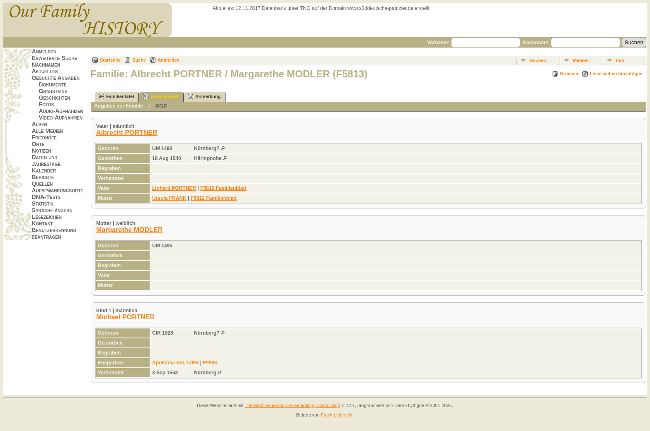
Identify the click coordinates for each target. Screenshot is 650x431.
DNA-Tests (46, 197)
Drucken (569, 73)
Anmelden (44, 51)
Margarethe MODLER (129, 229)
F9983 (210, 363)
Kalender (44, 170)
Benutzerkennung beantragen (54, 233)
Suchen (538, 60)
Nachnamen (46, 64)
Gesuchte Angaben (56, 77)
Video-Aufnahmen (60, 117)
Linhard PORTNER (174, 188)
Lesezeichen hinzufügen (616, 73)
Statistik (42, 203)
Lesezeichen (46, 216)
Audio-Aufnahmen (61, 111)
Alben (39, 124)
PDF (161, 106)
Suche (139, 59)
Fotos (46, 104)
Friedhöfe (44, 137)
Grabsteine (53, 91)
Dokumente (52, 84)
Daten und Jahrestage (46, 160)
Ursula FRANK (169, 198)
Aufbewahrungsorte (57, 190)
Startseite (110, 59)
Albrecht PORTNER (127, 132)
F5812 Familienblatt (223, 188)
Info (620, 60)
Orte (38, 144)
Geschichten (54, 97)
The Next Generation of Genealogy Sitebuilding (292, 405)
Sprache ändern (52, 210)
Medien (581, 60)
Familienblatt (161, 96)
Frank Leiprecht (336, 414)
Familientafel (116, 96)
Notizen (41, 150)
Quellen (42, 183)
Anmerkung (204, 96)
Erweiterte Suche (54, 58)
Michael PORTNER (125, 317)
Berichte (43, 177)
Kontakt (42, 223)
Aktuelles (45, 71)
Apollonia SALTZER (175, 363)
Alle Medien (47, 130)
